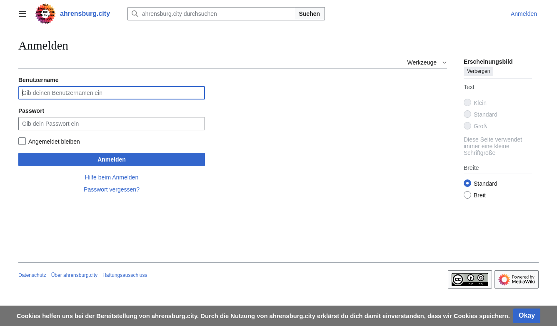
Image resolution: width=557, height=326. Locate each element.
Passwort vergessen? (112, 189)
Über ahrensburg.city (74, 275)
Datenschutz (32, 275)
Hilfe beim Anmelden (111, 177)
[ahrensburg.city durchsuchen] (210, 13)
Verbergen (478, 71)
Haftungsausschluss (124, 275)
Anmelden (111, 159)
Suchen (309, 13)
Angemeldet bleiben (54, 141)
